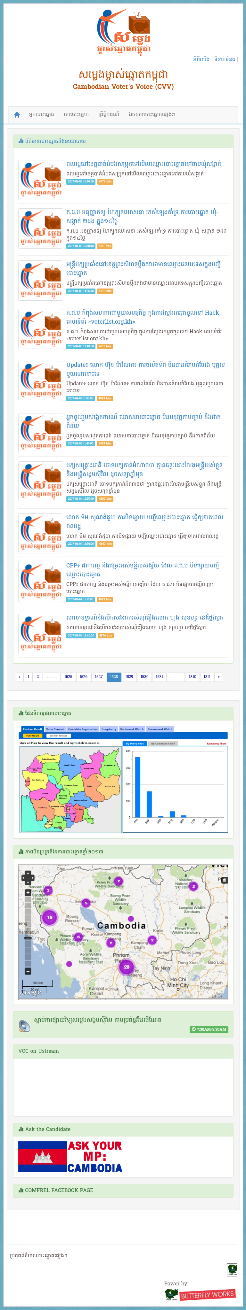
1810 (192, 677)
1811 (207, 677)
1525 (68, 677)
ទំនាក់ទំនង (224, 60)
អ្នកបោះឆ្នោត (41, 115)
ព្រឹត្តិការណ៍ (108, 115)
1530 (145, 677)
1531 (159, 677)
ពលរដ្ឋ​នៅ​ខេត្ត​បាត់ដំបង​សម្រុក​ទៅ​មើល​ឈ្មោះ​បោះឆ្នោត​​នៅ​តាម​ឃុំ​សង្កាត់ (143, 164)
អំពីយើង (201, 60)
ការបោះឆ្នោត (76, 115)
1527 (99, 677)
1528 (116, 677)
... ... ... (51, 677)
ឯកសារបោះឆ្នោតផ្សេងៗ (152, 115)
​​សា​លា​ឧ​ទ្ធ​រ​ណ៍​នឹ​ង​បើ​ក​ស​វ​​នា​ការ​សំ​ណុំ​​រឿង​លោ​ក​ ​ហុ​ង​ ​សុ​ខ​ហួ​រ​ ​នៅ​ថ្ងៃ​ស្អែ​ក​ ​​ (146, 618)
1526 (84, 677)
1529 (129, 677)
